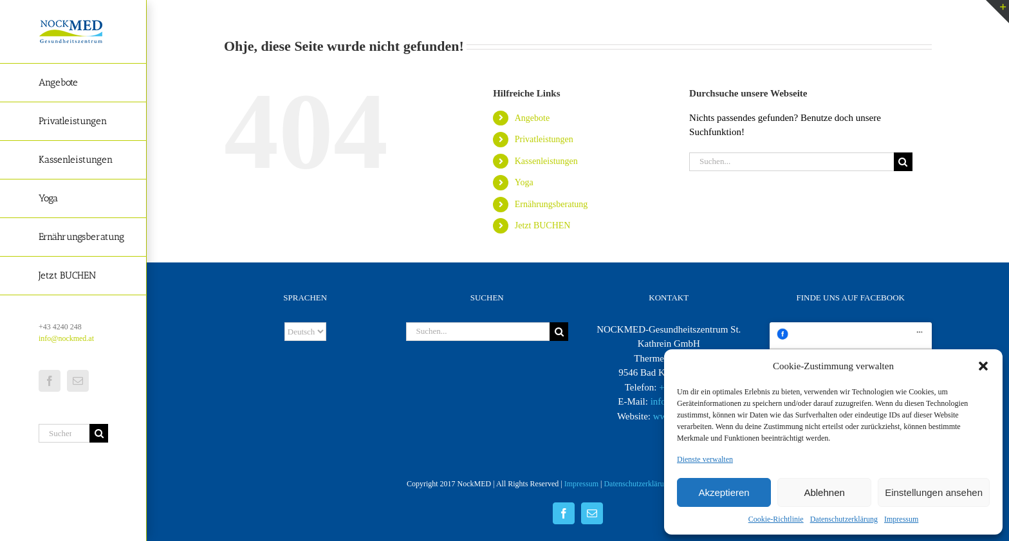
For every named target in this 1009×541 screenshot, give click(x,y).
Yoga (524, 182)
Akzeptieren (723, 492)
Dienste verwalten (705, 459)
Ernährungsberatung (551, 204)
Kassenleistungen (546, 161)
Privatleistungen (544, 139)
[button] (983, 366)
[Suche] (98, 433)
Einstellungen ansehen (934, 492)
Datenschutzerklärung (844, 519)
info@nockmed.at (66, 338)
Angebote (532, 118)
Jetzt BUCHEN (543, 225)
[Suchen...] (64, 433)
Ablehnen (824, 492)
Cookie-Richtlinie (776, 519)
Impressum (901, 519)
